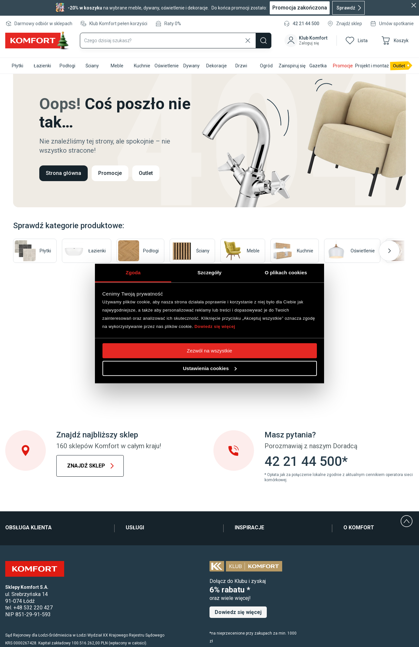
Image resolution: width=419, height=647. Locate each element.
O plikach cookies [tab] (286, 272)
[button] (307, 40)
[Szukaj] (263, 40)
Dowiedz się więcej (214, 326)
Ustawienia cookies (210, 368)
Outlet (146, 173)
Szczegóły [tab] (209, 272)
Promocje (110, 173)
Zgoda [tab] (133, 272)
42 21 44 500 (306, 23)
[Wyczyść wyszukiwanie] (248, 40)
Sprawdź (350, 8)
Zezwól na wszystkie (209, 350)
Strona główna (63, 173)
